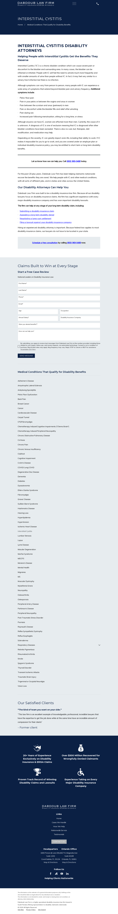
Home (58, 818)
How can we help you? (26, 331)
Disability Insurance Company (71, 317)
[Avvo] (56, 873)
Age (20, 311)
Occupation (65, 311)
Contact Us (59, 841)
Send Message (26, 356)
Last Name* (23, 290)
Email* (21, 304)
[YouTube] (62, 873)
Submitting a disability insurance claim (37, 211)
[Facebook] (50, 873)
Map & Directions (51, 862)
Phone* (21, 297)
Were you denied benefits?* (28, 324)
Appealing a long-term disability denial (37, 215)
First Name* (23, 283)
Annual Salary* (24, 317)
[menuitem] (59, 381)
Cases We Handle (59, 822)
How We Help (59, 826)
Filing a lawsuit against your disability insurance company (46, 222)
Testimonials (59, 834)
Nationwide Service (59, 830)
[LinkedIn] (67, 873)
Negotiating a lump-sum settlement (35, 218)
